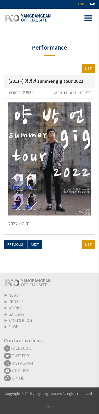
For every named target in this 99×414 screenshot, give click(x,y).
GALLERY (16, 315)
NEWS (13, 296)
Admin (49, 407)
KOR (80, 4)
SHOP (13, 327)
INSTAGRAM (18, 363)
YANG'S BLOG (20, 321)
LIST (88, 69)
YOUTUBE (16, 371)
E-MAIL (14, 378)
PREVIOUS (15, 245)
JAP (92, 4)
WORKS (14, 308)
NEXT (35, 245)
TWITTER (16, 356)
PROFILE (16, 302)
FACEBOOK (17, 349)
